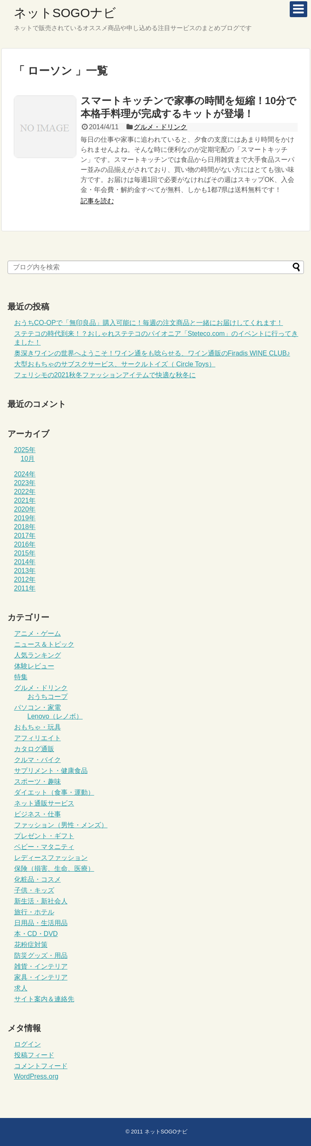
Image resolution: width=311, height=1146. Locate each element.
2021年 (25, 500)
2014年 (25, 561)
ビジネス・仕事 (37, 814)
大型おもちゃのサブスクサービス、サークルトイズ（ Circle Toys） (114, 364)
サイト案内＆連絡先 (44, 999)
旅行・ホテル (34, 912)
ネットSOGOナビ (65, 13)
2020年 (25, 509)
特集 (21, 676)
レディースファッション (51, 857)
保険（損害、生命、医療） (54, 868)
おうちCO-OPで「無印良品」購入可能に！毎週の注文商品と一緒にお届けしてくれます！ (148, 322)
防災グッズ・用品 (41, 955)
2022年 (25, 491)
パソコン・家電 (37, 707)
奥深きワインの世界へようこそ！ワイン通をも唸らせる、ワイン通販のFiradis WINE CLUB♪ (152, 353)
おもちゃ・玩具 (37, 727)
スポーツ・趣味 (37, 781)
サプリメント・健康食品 (51, 770)
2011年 (25, 588)
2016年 (25, 544)
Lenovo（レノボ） (55, 716)
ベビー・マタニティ (44, 846)
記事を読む (97, 201)
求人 (21, 988)
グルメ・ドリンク (160, 126)
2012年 (25, 579)
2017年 (25, 535)
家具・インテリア (41, 977)
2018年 (25, 526)
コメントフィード (41, 1065)
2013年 (25, 570)
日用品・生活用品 (41, 922)
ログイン (27, 1044)
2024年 (25, 474)
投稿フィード (34, 1055)
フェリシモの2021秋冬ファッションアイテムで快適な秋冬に (105, 375)
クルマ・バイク (37, 759)
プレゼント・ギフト (44, 835)
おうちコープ (48, 696)
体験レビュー (34, 666)
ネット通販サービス (44, 803)
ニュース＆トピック (44, 644)
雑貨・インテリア (41, 966)
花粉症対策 (31, 944)
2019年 (25, 518)
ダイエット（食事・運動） (54, 792)
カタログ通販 (34, 748)
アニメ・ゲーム (37, 633)
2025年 (25, 449)
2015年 (25, 553)
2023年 (25, 482)
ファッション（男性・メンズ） (61, 825)
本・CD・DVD (36, 933)
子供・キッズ (34, 890)
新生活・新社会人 (41, 901)
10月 (28, 458)
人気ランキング (37, 655)
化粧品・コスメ (37, 879)
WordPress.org (36, 1076)
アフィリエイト (37, 738)
